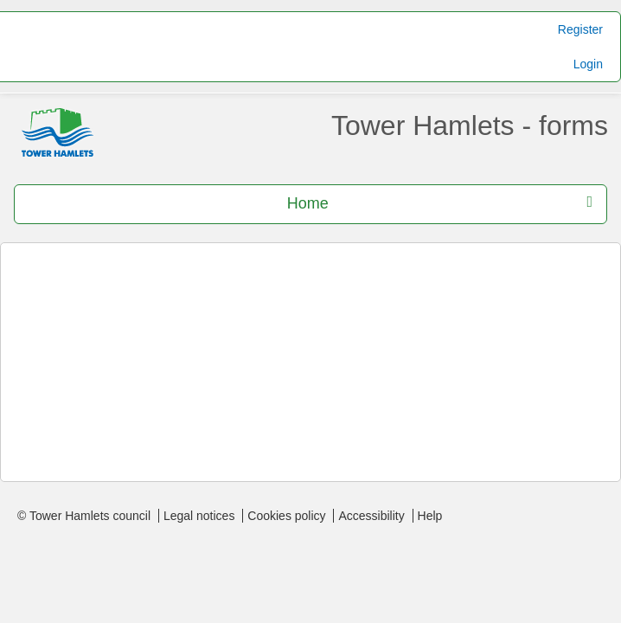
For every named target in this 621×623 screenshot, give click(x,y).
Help (430, 516)
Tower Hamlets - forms (469, 125)
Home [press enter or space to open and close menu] (439, 203)
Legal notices (199, 516)
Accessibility (371, 516)
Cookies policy (286, 516)
